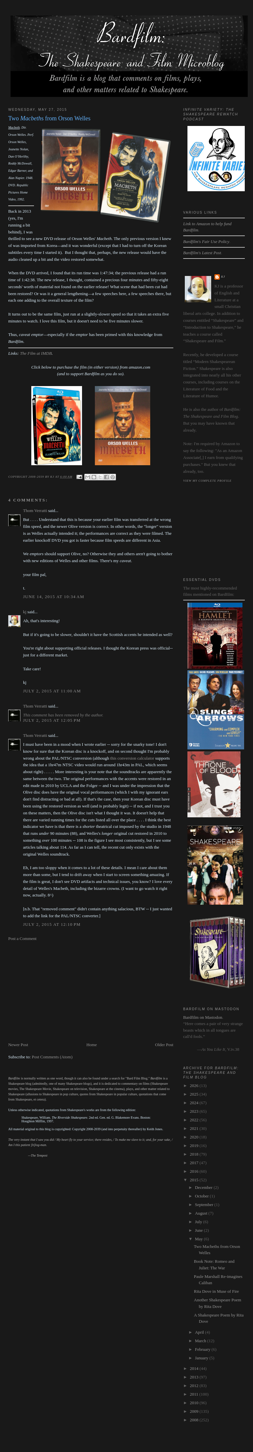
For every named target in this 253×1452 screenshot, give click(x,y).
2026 (194, 1085)
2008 (194, 1419)
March (201, 1340)
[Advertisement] (90, 992)
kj (24, 611)
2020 (194, 1136)
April (200, 1332)
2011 (194, 1394)
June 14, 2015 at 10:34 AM (53, 596)
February (203, 1349)
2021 (194, 1128)
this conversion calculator (132, 758)
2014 (194, 1368)
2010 (194, 1402)
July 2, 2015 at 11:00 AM (52, 690)
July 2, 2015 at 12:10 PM (52, 924)
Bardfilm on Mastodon (202, 1017)
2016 (194, 1171)
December (204, 1187)
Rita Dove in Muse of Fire (216, 1291)
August (202, 1213)
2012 (194, 1385)
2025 (194, 1094)
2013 (194, 1377)
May (199, 1238)
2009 (194, 1411)
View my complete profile (207, 480)
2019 (194, 1145)
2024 (194, 1102)
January (202, 1357)
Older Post (164, 1044)
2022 (194, 1119)
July (199, 1221)
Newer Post (18, 1044)
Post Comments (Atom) (52, 1056)
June (199, 1230)
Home (91, 1044)
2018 (194, 1154)
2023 (194, 1111)
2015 (194, 1179)
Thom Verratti (35, 510)
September (204, 1204)
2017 (194, 1162)
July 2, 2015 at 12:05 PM (52, 720)
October (202, 1196)
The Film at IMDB (36, 353)
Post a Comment (22, 938)
